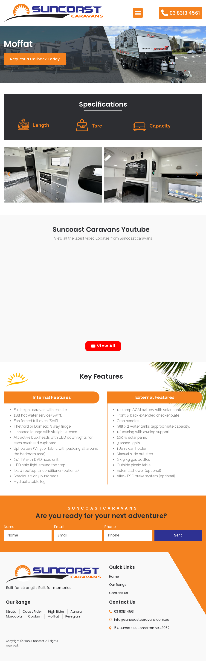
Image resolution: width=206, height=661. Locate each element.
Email (59, 527)
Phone (110, 527)
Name (9, 527)
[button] (138, 13)
